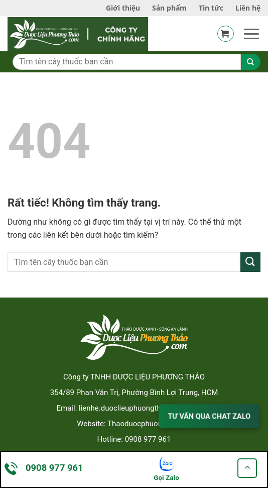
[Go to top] (247, 468)
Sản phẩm (169, 8)
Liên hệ (247, 8)
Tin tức (211, 8)
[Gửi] (250, 262)
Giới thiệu (123, 8)
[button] (225, 34)
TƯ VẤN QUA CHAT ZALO (209, 416)
